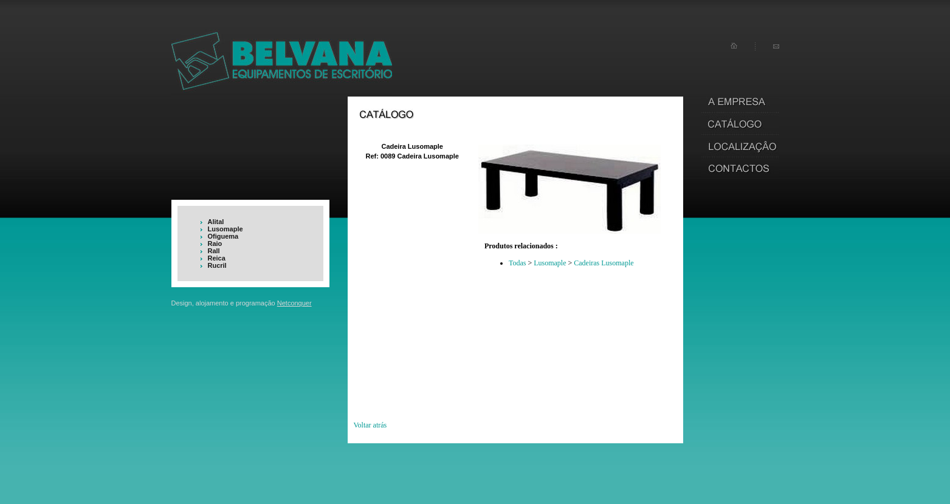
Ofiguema (223, 236)
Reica (216, 258)
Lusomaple (225, 229)
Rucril (217, 265)
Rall (214, 250)
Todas (517, 263)
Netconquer (294, 303)
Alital (216, 221)
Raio (215, 243)
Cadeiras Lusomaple (603, 263)
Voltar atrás (370, 425)
